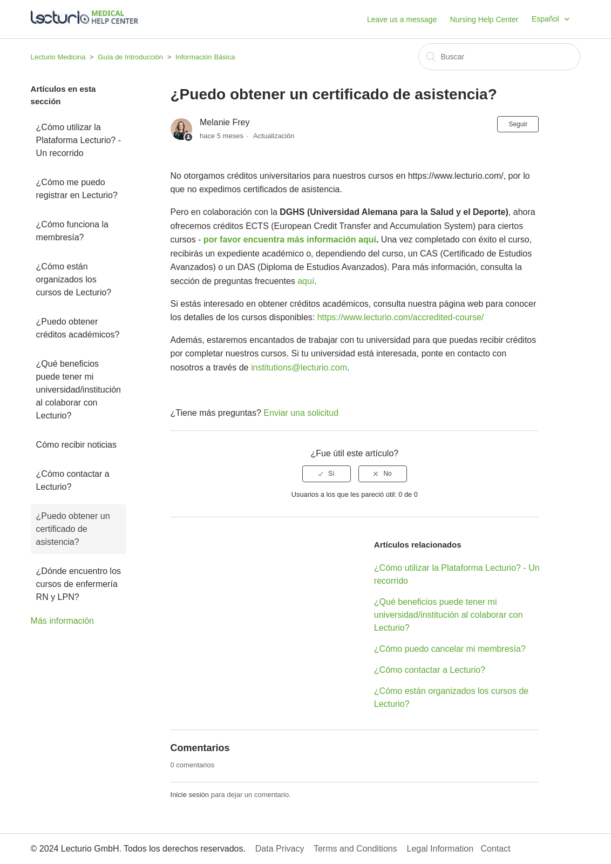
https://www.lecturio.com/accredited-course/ (400, 317)
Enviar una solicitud (300, 412)
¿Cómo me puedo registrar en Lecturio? (77, 189)
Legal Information (439, 848)
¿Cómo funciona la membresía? (72, 231)
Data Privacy (279, 848)
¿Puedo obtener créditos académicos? (78, 328)
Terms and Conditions (355, 848)
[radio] (326, 473)
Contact (495, 848)
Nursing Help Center (484, 19)
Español (546, 19)
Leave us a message (402, 19)
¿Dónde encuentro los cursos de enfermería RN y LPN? (78, 584)
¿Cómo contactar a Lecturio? (73, 480)
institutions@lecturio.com (299, 367)
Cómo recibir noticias (76, 444)
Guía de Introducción (130, 57)
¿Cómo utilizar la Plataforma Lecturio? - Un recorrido (78, 140)
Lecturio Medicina (58, 57)
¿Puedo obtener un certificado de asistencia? (73, 528)
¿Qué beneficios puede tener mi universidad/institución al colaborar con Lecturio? (78, 389)
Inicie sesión (190, 795)
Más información (62, 620)
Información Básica (205, 57)
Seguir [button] (517, 124)
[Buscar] (499, 56)
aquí (305, 281)
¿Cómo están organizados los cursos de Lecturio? (74, 279)
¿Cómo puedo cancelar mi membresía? (450, 648)
